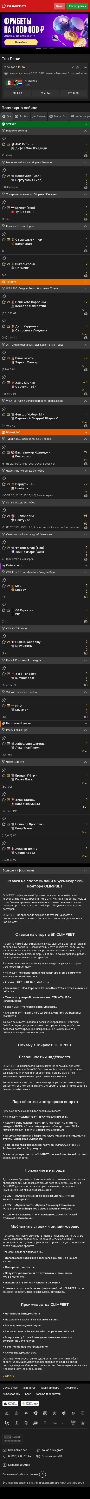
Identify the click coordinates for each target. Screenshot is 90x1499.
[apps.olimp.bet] (10, 1403)
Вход (59, 6)
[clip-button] (4, 138)
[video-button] (86, 597)
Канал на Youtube (16, 1465)
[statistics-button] (77, 67)
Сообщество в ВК (49, 1456)
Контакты (28, 1387)
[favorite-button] (73, 67)
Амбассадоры (11, 1394)
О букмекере (10, 1387)
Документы (71, 1387)
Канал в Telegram (49, 1450)
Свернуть (8, 1375)
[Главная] (14, 6)
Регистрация (77, 6)
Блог (28, 1394)
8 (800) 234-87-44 (16, 1456)
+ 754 (83, 67)
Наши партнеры (49, 1387)
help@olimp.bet (14, 1450)
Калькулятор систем (48, 1394)
